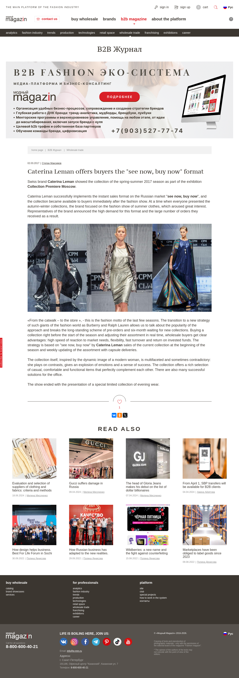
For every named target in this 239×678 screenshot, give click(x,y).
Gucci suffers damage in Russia (86, 485)
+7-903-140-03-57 (68, 667)
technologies (86, 32)
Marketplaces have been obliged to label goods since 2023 (202, 553)
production (67, 32)
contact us (49, 19)
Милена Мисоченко (37, 495)
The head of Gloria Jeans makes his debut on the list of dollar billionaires (146, 487)
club (142, 591)
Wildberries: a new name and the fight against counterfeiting (147, 551)
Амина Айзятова (206, 492)
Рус (230, 7)
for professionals (85, 582)
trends (51, 32)
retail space (107, 32)
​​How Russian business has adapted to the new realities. (88, 551)
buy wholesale (84, 19)
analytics (11, 32)
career (186, 32)
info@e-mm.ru (74, 651)
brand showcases (15, 591)
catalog (10, 588)
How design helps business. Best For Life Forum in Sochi (32, 551)
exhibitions (171, 32)
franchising (152, 32)
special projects (148, 594)
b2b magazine (134, 19)
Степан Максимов (51, 163)
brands (109, 19)
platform (146, 582)
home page (37, 150)
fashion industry (32, 32)
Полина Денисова (36, 558)
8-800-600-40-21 (22, 646)
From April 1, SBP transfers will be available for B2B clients (204, 485)
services (10, 594)
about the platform (169, 19)
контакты (145, 601)
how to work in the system (153, 597)
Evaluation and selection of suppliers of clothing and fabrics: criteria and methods (32, 487)
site (141, 588)
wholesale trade (129, 32)
